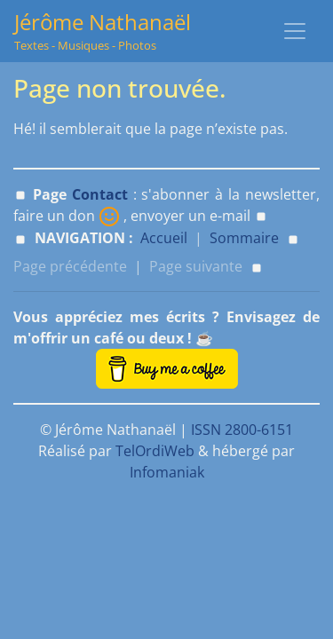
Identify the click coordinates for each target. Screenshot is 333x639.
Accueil (163, 238)
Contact (100, 194)
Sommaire (244, 238)
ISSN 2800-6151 (242, 429)
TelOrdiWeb (154, 451)
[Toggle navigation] (295, 31)
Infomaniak (167, 472)
